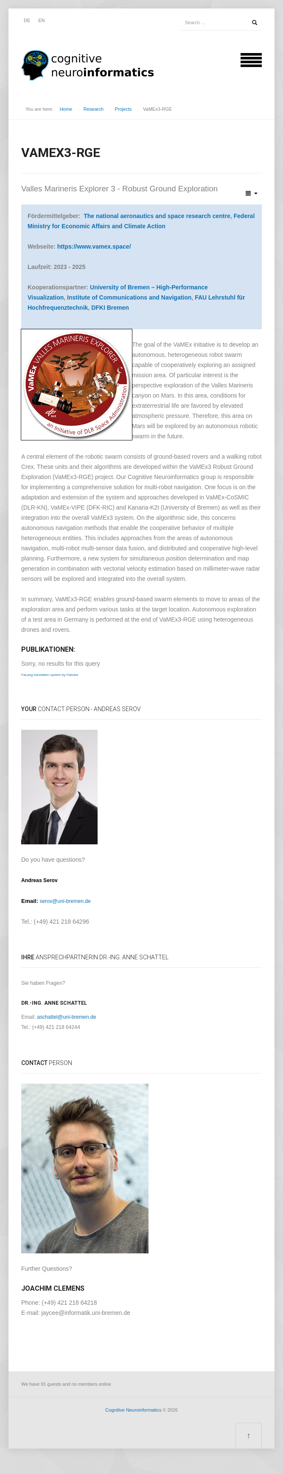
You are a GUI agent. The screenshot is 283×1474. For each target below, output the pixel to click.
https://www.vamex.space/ (94, 246)
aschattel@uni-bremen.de (66, 1017)
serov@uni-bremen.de (64, 901)
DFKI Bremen (110, 307)
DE (27, 20)
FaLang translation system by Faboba (49, 675)
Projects (123, 109)
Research (94, 109)
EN (41, 20)
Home (66, 109)
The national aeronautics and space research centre (157, 216)
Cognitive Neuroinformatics (133, 1409)
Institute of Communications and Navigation (129, 297)
